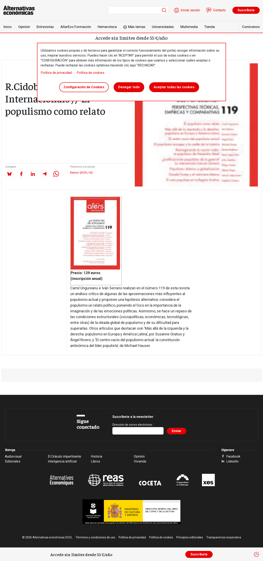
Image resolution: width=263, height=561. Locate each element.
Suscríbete (246, 10)
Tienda (209, 27)
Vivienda (140, 461)
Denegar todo (129, 87)
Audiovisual (13, 456)
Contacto (219, 10)
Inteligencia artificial (62, 461)
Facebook (233, 456)
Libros (95, 461)
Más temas (136, 27)
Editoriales (12, 461)
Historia (96, 456)
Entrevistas (45, 27)
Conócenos (251, 27)
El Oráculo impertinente (64, 456)
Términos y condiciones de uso (95, 537)
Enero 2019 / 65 (81, 172)
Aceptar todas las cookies (174, 87)
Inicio (7, 27)
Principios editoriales (189, 537)
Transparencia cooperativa (223, 537)
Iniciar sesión (190, 10)
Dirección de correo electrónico (132, 424)
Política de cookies (90, 73)
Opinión (24, 27)
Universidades (163, 27)
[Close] (256, 554)
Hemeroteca (107, 27)
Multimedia (189, 27)
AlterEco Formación (75, 27)
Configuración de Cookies (84, 87)
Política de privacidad (56, 73)
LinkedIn (232, 461)
